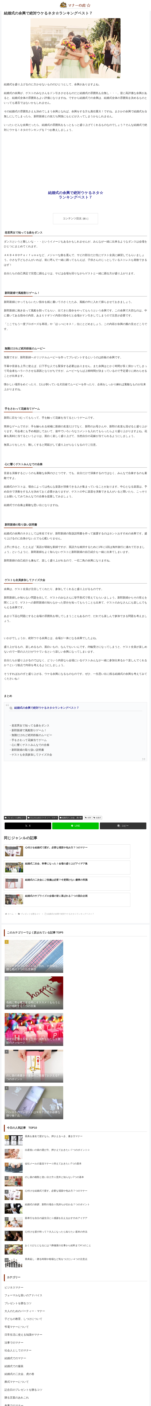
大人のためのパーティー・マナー (42, 818)
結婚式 (97, 818)
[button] (123, 826)
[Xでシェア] (28, 826)
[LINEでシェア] (75, 826)
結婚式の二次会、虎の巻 (71, 818)
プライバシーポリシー (82, 1396)
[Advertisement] (75, 157)
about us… (63, 1396)
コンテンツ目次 (72, 218)
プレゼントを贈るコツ (15, 818)
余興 (88, 818)
